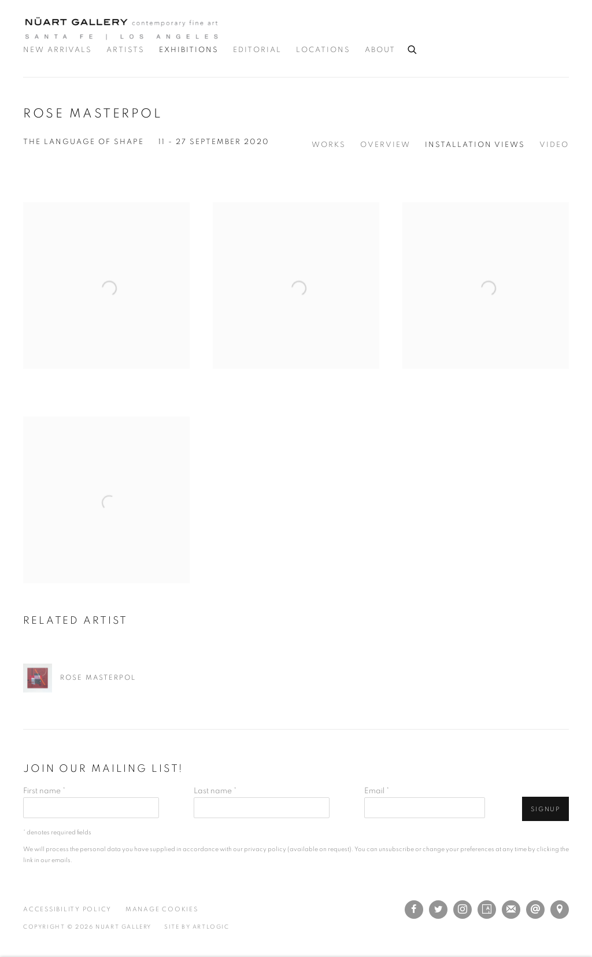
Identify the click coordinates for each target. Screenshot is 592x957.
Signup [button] (545, 809)
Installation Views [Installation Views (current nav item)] (475, 145)
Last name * (215, 791)
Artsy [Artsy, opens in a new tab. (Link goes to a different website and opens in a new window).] (487, 909)
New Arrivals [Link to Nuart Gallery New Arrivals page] (57, 50)
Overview (385, 145)
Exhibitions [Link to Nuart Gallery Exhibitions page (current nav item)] (189, 50)
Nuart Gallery (121, 28)
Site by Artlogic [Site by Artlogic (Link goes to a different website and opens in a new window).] (197, 927)
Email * (376, 791)
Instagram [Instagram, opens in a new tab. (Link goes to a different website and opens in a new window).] (462, 909)
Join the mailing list (511, 909)
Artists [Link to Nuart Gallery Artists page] (125, 50)
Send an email (535, 909)
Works (329, 145)
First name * (44, 791)
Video (554, 145)
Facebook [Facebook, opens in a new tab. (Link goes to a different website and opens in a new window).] (414, 909)
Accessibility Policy (67, 909)
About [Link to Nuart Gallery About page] (380, 50)
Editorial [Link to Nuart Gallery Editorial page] (257, 50)
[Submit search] (413, 48)
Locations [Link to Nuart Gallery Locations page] (323, 50)
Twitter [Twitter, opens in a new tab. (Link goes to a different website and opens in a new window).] (438, 909)
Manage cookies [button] (161, 909)
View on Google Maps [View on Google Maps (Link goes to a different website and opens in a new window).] (559, 909)
